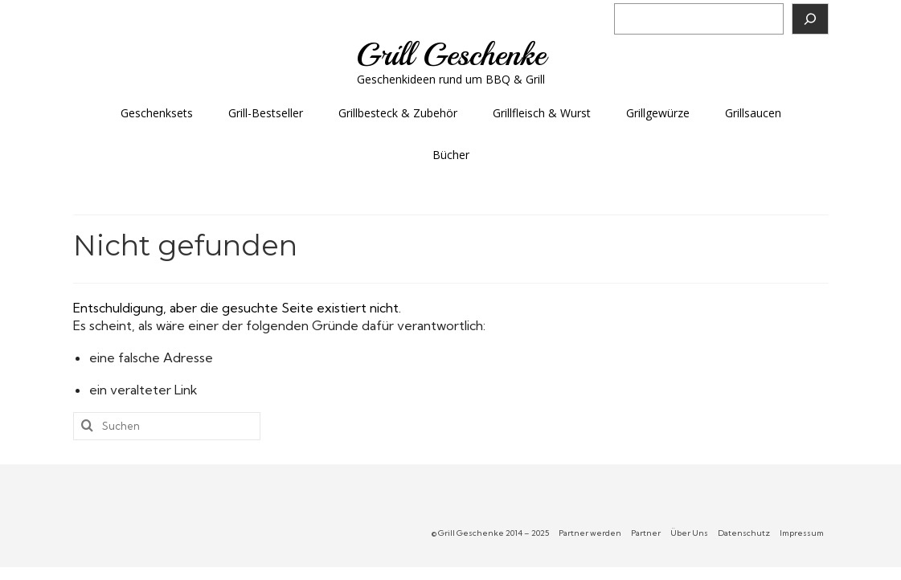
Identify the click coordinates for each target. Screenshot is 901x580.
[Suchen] (810, 19)
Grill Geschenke (451, 55)
